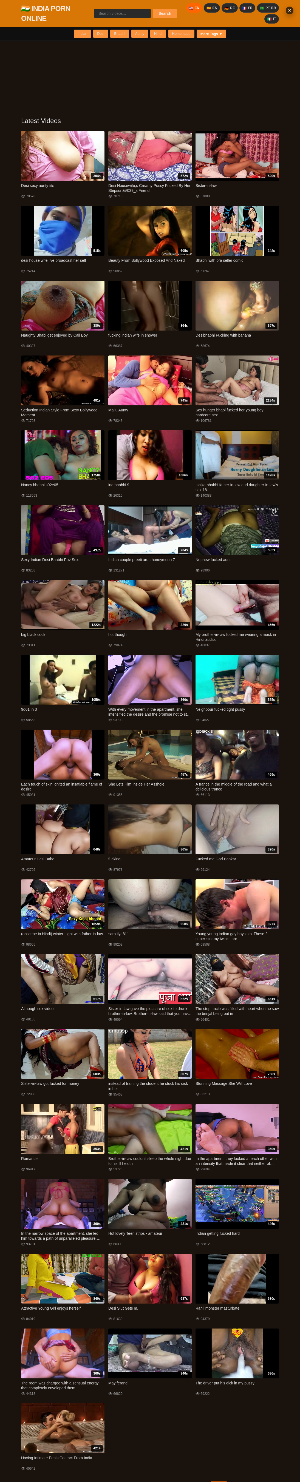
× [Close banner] (289, 10)
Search (165, 13)
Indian (82, 34)
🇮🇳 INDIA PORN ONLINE (45, 13)
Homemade (181, 34)
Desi (100, 34)
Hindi (158, 34)
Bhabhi (119, 34)
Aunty (139, 34)
